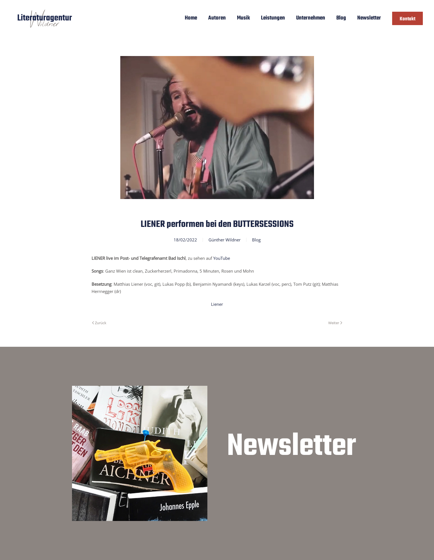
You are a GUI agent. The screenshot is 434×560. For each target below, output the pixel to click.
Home (191, 18)
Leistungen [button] (273, 18)
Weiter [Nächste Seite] (335, 322)
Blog (341, 18)
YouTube (221, 258)
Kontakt (407, 19)
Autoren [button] (217, 18)
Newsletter (369, 18)
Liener (217, 304)
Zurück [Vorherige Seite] (99, 322)
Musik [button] (243, 18)
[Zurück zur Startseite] (44, 18)
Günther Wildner (224, 240)
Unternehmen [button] (310, 18)
